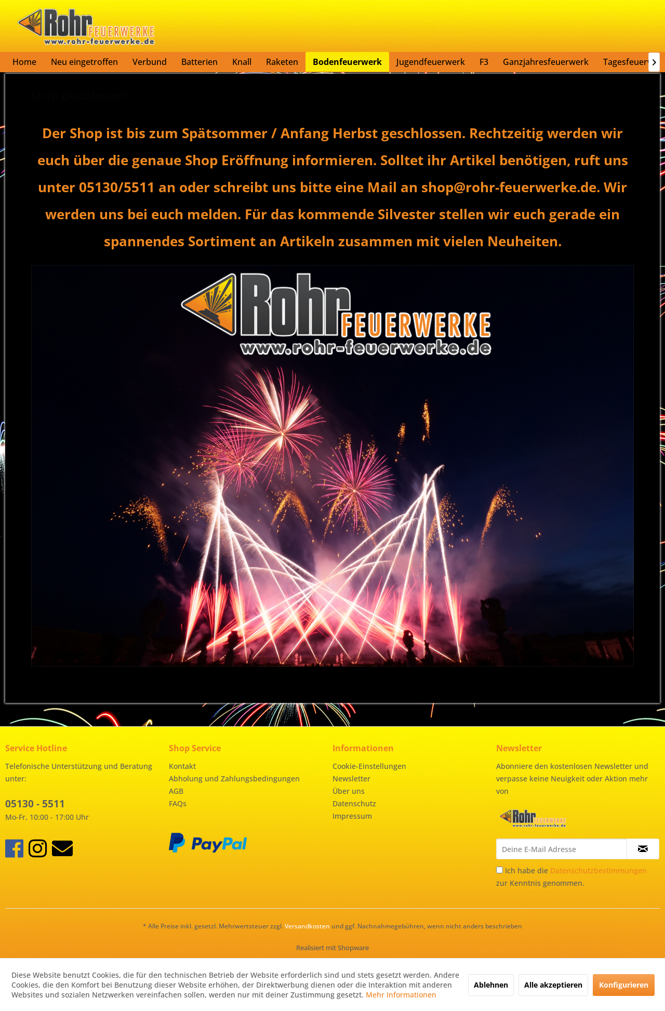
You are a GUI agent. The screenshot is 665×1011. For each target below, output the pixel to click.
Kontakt (182, 766)
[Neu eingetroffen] (84, 62)
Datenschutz (354, 803)
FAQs (178, 803)
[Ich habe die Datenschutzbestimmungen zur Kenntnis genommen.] (499, 870)
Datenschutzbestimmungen (598, 870)
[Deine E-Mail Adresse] (561, 849)
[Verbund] (149, 62)
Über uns (348, 791)
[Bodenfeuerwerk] (347, 62)
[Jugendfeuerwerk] (430, 62)
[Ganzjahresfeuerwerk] (546, 62)
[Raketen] (282, 62)
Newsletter (351, 778)
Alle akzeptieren (553, 985)
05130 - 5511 (35, 803)
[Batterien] (199, 62)
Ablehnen (491, 985)
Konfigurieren (623, 985)
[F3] (484, 62)
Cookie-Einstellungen (369, 766)
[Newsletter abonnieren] (643, 849)
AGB (176, 791)
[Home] (24, 62)
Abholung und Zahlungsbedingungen (234, 778)
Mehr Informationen (401, 995)
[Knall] (242, 62)
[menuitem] (24, 62)
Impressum (352, 816)
